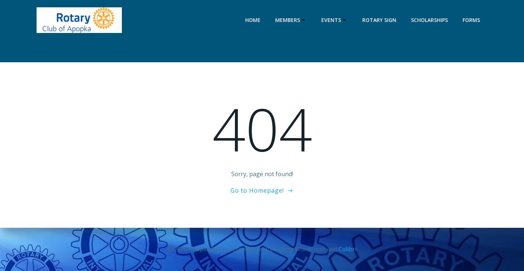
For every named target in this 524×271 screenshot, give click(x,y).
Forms (471, 19)
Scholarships (429, 19)
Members (291, 19)
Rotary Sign (379, 19)
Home (253, 19)
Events (334, 19)
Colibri (347, 249)
